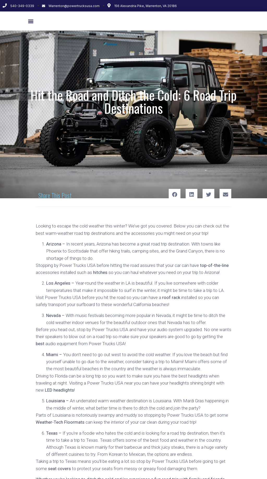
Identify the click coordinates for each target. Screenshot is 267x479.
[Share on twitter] (208, 195)
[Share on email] (225, 195)
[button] (30, 21)
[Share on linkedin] (191, 195)
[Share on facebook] (174, 195)
